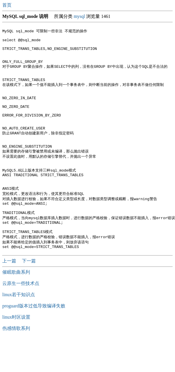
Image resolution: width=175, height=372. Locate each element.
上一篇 (9, 293)
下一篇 (29, 293)
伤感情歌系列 (16, 361)
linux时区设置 (16, 349)
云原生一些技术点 (20, 316)
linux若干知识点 (18, 327)
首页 (7, 5)
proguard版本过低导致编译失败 (33, 338)
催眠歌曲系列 (16, 305)
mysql (79, 16)
